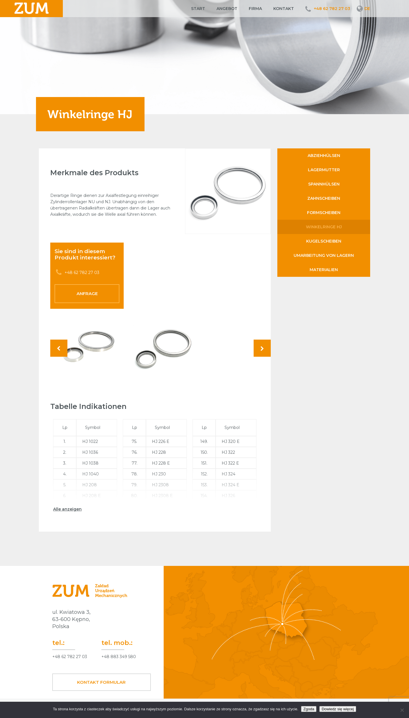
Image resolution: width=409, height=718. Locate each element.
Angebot (226, 8)
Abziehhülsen (324, 155)
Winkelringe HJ (324, 226)
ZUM (31, 8)
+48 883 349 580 (118, 656)
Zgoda (308, 709)
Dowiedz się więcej (338, 709)
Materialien (324, 269)
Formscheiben (323, 212)
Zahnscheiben (323, 198)
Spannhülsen (324, 184)
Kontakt (283, 8)
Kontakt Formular (101, 682)
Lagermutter (324, 169)
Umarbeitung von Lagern (324, 255)
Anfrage (87, 293)
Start (198, 8)
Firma (255, 8)
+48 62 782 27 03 (332, 8)
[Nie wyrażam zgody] (402, 710)
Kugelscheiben (323, 241)
